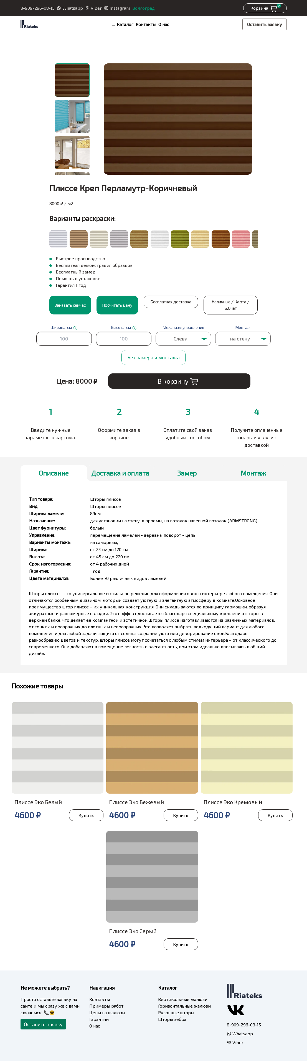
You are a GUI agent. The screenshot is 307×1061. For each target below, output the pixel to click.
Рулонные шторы (176, 1012)
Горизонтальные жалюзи (184, 1005)
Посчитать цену (117, 304)
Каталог (122, 24)
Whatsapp (70, 8)
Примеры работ (106, 1005)
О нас (163, 24)
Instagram (117, 8)
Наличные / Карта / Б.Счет (211, 305)
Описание (53, 473)
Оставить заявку (264, 24)
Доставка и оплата (120, 473)
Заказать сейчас (70, 304)
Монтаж (253, 473)
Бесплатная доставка (164, 305)
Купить (85, 814)
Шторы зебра (172, 1018)
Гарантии (99, 1018)
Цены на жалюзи (107, 1012)
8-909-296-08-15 (38, 8)
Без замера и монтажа (154, 357)
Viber (93, 8)
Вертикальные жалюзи (182, 998)
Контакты (146, 24)
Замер (187, 473)
